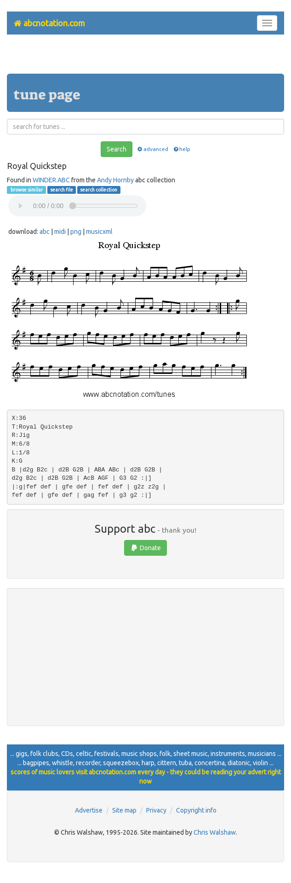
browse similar (26, 189)
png (75, 231)
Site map (124, 810)
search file (61, 189)
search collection (98, 189)
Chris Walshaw (215, 832)
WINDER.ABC (51, 180)
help (181, 149)
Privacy (156, 810)
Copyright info (196, 810)
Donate (145, 548)
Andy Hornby (115, 180)
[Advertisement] (145, 57)
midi (60, 231)
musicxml (99, 231)
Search (116, 149)
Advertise (89, 810)
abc (45, 231)
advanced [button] (152, 149)
